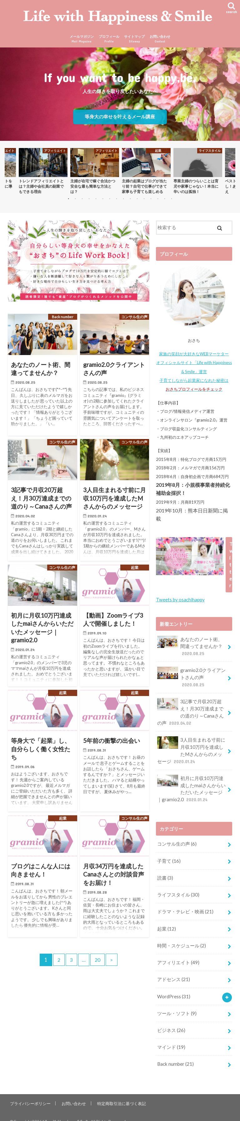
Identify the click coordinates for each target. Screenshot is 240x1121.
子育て (168, 856)
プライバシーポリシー (30, 1092)
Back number (174, 1054)
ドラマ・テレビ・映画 (185, 905)
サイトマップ (134, 40)
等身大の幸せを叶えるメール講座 (120, 118)
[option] (43, 172)
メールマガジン (82, 40)
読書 (165, 872)
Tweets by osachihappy (180, 599)
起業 (166, 922)
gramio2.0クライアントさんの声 (191, 676)
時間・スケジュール (181, 938)
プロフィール (109, 40)
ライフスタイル (178, 888)
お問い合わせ (160, 40)
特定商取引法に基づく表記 (120, 1092)
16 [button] (177, 201)
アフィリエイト (178, 955)
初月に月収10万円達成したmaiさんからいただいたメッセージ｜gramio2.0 (191, 785)
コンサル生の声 (176, 839)
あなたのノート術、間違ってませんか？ (189, 645)
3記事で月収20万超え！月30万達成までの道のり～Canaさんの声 (190, 710)
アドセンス (173, 971)
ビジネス (171, 1021)
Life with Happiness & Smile (67, 1111)
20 (98, 961)
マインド (171, 1037)
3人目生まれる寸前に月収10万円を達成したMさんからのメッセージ (191, 748)
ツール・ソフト (176, 1004)
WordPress (173, 988)
